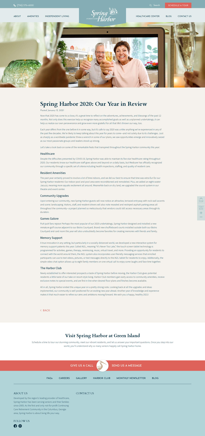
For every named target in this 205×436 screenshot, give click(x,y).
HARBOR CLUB (101, 378)
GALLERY (81, 378)
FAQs (50, 378)
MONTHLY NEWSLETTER (131, 378)
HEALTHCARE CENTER (148, 16)
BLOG (169, 16)
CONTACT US (184, 16)
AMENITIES (33, 16)
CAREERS (64, 378)
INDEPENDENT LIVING (57, 16)
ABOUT (17, 16)
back (46, 310)
